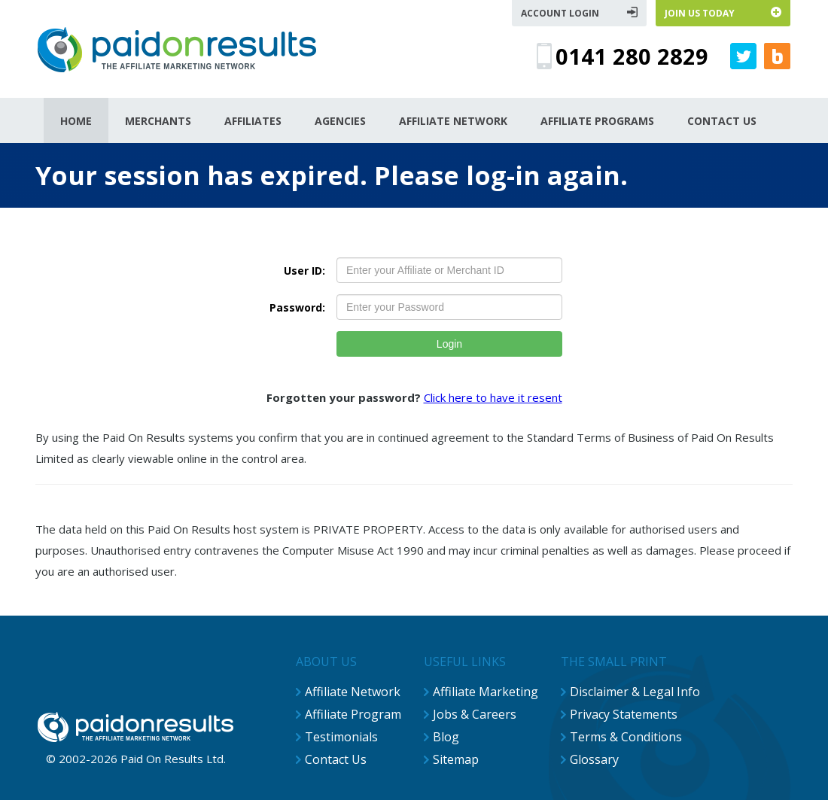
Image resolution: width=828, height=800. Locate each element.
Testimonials (341, 737)
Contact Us (336, 759)
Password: (297, 307)
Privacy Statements (623, 714)
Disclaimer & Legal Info (635, 691)
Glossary (594, 759)
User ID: (304, 270)
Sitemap (456, 759)
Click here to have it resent (493, 397)
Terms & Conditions (626, 737)
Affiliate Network (352, 691)
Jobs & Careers (474, 714)
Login (449, 344)
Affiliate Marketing (485, 691)
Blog (446, 737)
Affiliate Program (353, 714)
